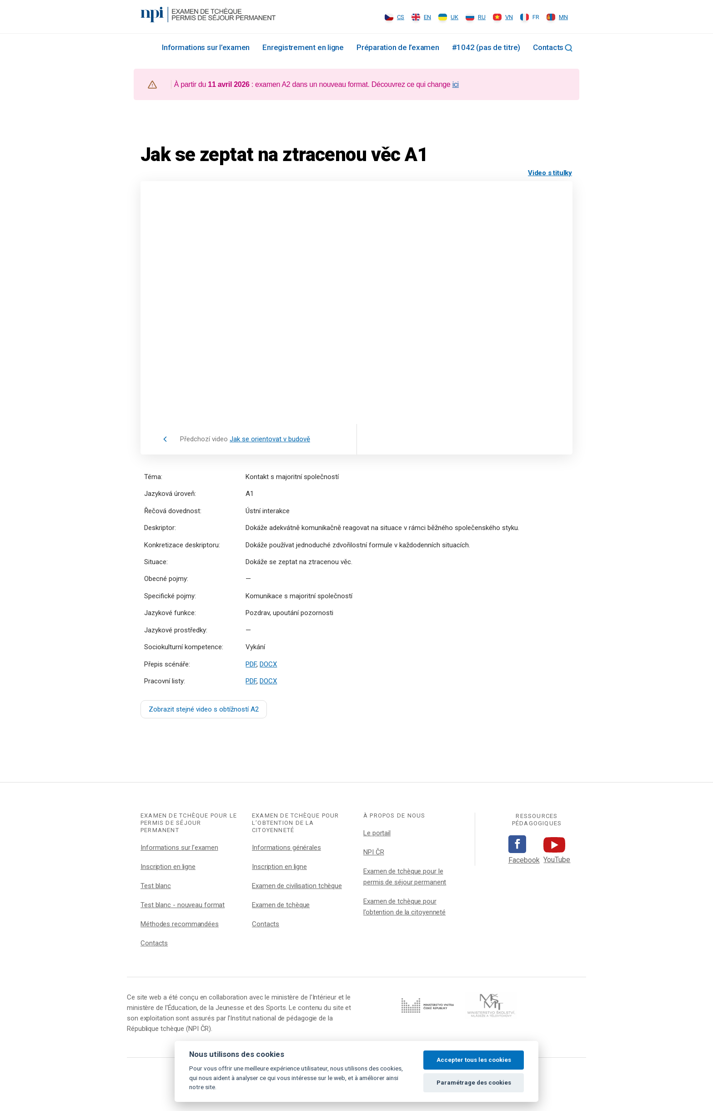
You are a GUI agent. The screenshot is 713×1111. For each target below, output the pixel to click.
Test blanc (156, 886)
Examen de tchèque (281, 905)
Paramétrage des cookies (474, 1082)
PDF (251, 664)
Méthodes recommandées (180, 924)
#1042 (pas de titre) (486, 47)
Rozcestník (144, 47)
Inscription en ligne (168, 867)
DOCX (268, 664)
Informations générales (286, 847)
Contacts (548, 47)
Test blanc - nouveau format (183, 905)
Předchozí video (245, 439)
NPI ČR (373, 852)
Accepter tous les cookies (474, 1059)
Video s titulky (550, 173)
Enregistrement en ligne (303, 47)
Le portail (377, 833)
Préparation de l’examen (397, 47)
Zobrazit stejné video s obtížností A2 (204, 709)
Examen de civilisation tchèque (297, 886)
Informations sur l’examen (206, 47)
